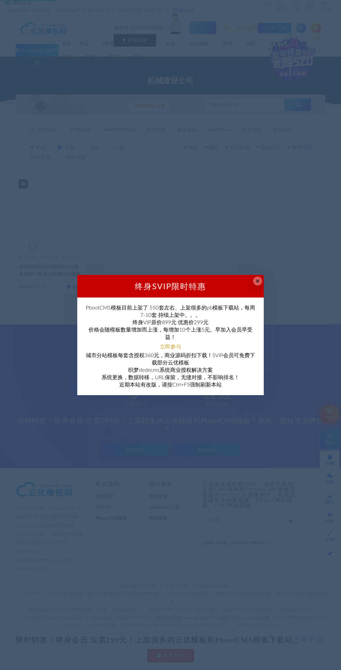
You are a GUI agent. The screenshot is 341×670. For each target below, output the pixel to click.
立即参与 (170, 346)
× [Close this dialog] (257, 281)
